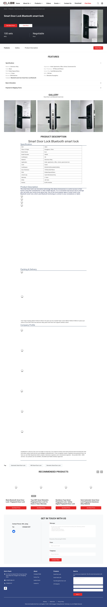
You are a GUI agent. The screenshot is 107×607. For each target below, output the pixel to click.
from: (51, 542)
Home (5, 9)
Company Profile (37, 574)
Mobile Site (52, 601)
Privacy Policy (61, 601)
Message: (52, 523)
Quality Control (37, 580)
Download (78, 3)
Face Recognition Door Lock (60, 580)
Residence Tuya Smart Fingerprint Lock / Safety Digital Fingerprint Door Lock (65, 502)
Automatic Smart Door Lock (18, 465)
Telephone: (53, 550)
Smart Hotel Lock (57, 577)
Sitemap (45, 601)
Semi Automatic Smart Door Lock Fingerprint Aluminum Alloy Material (90, 502)
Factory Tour (36, 577)
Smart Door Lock (19, 9)
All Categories (57, 584)
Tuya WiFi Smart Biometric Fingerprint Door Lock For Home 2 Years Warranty (40, 502)
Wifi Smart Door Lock (36, 465)
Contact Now (55, 560)
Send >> (78, 594)
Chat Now (26, 25)
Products (11, 9)
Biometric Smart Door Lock (54, 465)
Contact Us (36, 583)
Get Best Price (10, 25)
